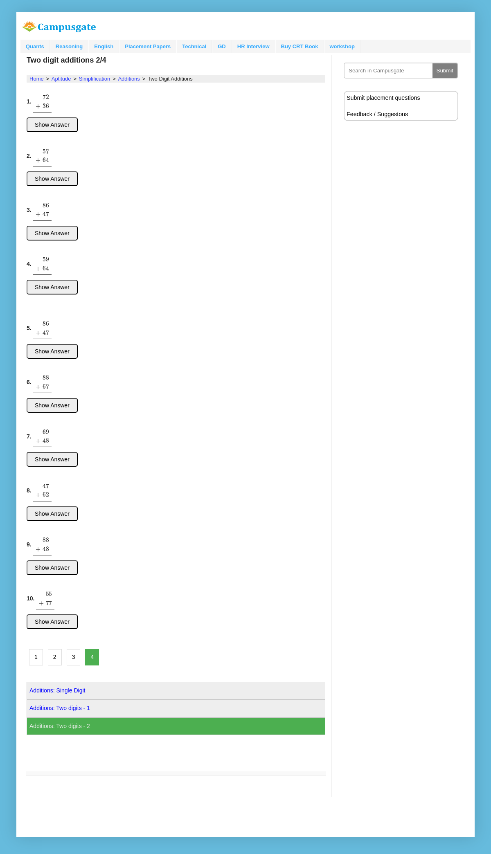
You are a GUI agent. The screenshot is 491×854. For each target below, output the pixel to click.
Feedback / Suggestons (377, 114)
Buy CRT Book (299, 46)
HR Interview (253, 46)
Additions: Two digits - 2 (59, 726)
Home (36, 79)
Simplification (94, 79)
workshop (342, 46)
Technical (194, 46)
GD (222, 46)
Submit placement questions (383, 97)
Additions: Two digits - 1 (59, 708)
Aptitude (61, 79)
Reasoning (69, 46)
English (103, 46)
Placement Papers (148, 46)
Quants (35, 46)
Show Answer (52, 124)
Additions (129, 79)
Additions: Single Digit (57, 690)
